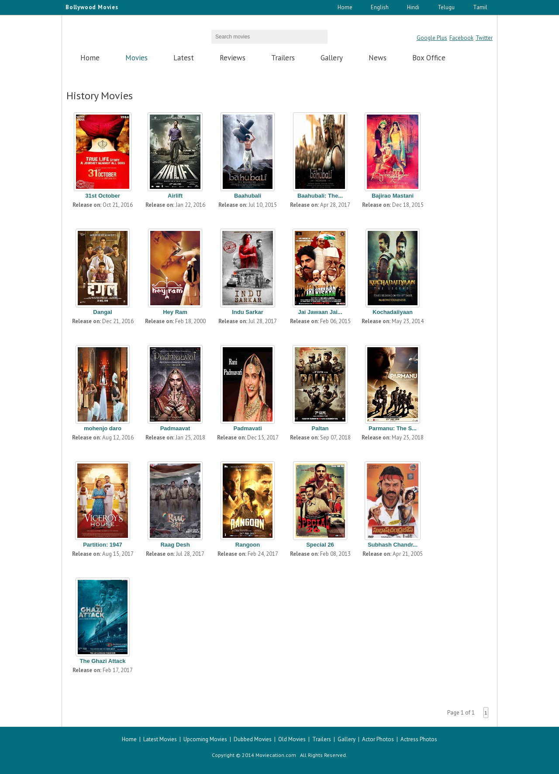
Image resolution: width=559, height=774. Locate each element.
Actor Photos (378, 739)
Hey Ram (175, 312)
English (380, 7)
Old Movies (292, 739)
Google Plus (432, 38)
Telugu (446, 7)
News (377, 58)
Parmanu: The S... (393, 428)
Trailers (283, 58)
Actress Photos (418, 739)
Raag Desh (175, 544)
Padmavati (247, 428)
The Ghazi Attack (103, 661)
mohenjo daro (102, 428)
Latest (183, 58)
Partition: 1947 (102, 544)
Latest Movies (160, 739)
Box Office (428, 58)
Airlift (175, 195)
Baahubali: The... (320, 195)
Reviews (232, 58)
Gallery (332, 58)
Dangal (102, 312)
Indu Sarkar (247, 312)
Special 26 (320, 544)
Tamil (480, 7)
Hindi (413, 7)
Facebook (461, 38)
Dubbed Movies (253, 739)
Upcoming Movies (205, 739)
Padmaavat (175, 428)
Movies (136, 58)
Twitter (484, 38)
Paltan (319, 428)
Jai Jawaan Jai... (320, 312)
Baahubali (247, 195)
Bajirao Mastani (393, 195)
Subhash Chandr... (393, 544)
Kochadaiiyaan (393, 312)
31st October (102, 195)
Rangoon (247, 544)
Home (345, 7)
